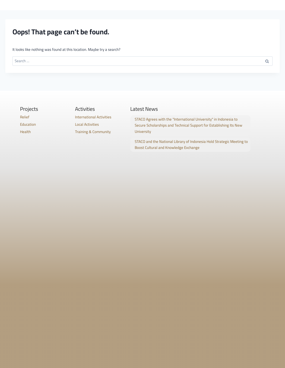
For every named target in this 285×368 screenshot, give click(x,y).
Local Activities (87, 124)
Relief (24, 117)
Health (25, 131)
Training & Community (93, 131)
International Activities (93, 117)
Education (28, 124)
